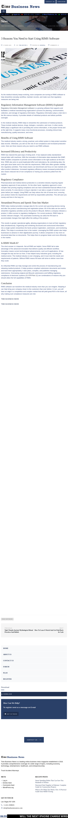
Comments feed (8, 785)
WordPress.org (8, 787)
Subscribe (62, 1)
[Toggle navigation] (3, 11)
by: (20, 45)
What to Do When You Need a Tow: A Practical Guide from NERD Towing (50, 791)
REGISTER (7, 679)
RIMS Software (7, 619)
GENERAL (42, 45)
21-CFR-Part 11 (31, 275)
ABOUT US (7, 654)
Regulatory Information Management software (17, 108)
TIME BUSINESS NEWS (10, 299)
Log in (5, 780)
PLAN (5, 673)
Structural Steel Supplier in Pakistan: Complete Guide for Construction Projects (50, 786)
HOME (5, 648)
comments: (53, 45)
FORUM (6, 667)
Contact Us (34, 740)
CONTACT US (8, 661)
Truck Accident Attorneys (10, 770)
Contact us (50, 1)
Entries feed (7, 783)
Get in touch (11, 714)
